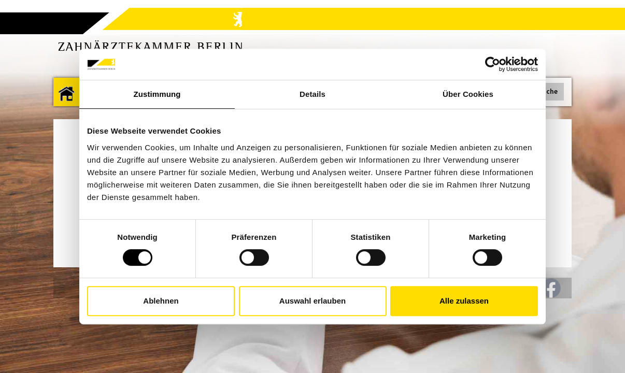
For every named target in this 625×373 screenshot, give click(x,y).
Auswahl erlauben (312, 300)
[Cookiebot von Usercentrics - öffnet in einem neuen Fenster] (492, 64)
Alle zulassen (464, 300)
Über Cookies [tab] (468, 94)
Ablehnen (160, 300)
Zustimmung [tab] (157, 94)
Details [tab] (312, 94)
